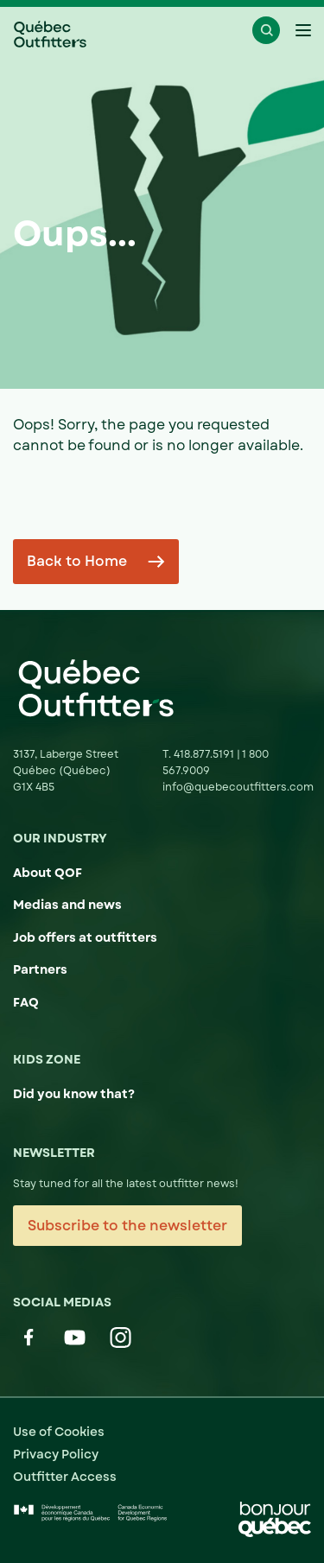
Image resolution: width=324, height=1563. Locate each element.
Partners (40, 969)
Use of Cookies (59, 1431)
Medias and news (67, 904)
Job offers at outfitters (85, 937)
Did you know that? (74, 1093)
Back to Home (77, 561)
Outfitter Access (65, 1476)
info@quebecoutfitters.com (238, 787)
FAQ (26, 1002)
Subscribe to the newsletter (127, 1226)
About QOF (47, 872)
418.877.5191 (205, 754)
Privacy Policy (55, 1454)
